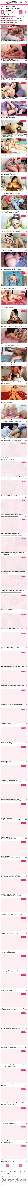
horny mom (5, 1161)
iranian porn (10, 136)
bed (13, 250)
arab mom (3, 421)
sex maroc (9, 497)
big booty (15, 440)
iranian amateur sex (13, 800)
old (1, 98)
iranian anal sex (10, 20)
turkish (5, 952)
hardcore (11, 41)
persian (7, 79)
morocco (13, 231)
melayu (9, 288)
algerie (4, 819)
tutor (14, 174)
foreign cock (6, 60)
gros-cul (5, 743)
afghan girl (21, 781)
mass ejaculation (17, 895)
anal (20, 41)
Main (2, 6)
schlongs (18, 345)
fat (10, 98)
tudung (12, 288)
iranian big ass (16, 781)
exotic (4, 478)
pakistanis (5, 288)
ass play (8, 307)
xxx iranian (20, 269)
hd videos (7, 98)
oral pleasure (5, 212)
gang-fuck (12, 895)
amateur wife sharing (7, 535)
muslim (5, 364)
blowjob (2, 60)
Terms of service (12, 1171)
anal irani (8, 1123)
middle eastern (16, 41)
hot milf (11, 307)
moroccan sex (20, 440)
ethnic (5, 686)
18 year (16, 933)
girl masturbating (4, 345)
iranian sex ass (21, 16)
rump (11, 1161)
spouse (8, 1142)
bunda (2, 743)
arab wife (5, 231)
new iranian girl (12, 18)
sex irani (8, 250)
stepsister (14, 117)
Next (20, 1165)
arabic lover (11, 60)
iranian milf (3, 41)
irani (4, 117)
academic (8, 383)
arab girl (16, 705)
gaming (10, 212)
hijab (7, 193)
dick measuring (11, 459)
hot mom (2, 250)
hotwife (16, 667)
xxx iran (14, 1123)
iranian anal (3, 193)
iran (11, 250)
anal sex (2, 136)
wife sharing (20, 667)
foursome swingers (4, 705)
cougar (2, 895)
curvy (5, 383)
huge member (17, 60)
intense (4, 402)
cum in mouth (19, 914)
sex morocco (15, 421)
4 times (2, 914)
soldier (8, 743)
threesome (12, 667)
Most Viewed (12, 12)
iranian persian (4, 269)
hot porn (4, 857)
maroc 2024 (17, 819)
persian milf (3, 971)
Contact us (3, 1171)
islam (2, 288)
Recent (7, 12)
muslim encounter (14, 516)
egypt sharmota (14, 535)
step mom (8, 724)
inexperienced (3, 933)
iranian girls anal (20, 18)
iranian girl (15, 79)
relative (16, 212)
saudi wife (20, 421)
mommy (18, 857)
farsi (2, 1161)
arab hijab (5, 762)
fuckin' (5, 914)
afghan (10, 117)
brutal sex (14, 876)
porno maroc (12, 819)
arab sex (2, 497)
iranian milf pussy (13, 22)
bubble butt (20, 1028)
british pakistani (10, 781)
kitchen (2, 724)
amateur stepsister (9, 1028)
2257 (2, 1173)
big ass (3, 98)
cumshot (2, 155)
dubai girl (9, 231)
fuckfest (10, 933)
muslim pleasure (18, 193)
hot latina (15, 1009)
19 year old (13, 98)
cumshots (15, 1028)
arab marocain (11, 705)
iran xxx (4, 1123)
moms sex (19, 876)
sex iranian (3, 20)
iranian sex (20, 535)
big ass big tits (7, 895)
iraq (15, 762)
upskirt (9, 345)
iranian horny (14, 857)
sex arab (7, 819)
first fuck (14, 914)
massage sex (6, 800)
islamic (13, 212)
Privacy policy (9, 1173)
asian (2, 478)
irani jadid (11, 79)
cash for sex (9, 364)
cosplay (13, 743)
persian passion (11, 193)
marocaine (10, 1047)
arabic (2, 231)
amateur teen (3, 307)
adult (5, 1085)
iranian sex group (12, 16)
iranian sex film (4, 18)
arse (16, 838)
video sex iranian (4, 22)
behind (11, 174)
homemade (9, 952)
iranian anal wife (18, 20)
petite (2, 1009)
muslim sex (19, 326)
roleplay (10, 478)
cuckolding (3, 667)
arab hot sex (17, 231)
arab (2, 117)
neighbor (12, 724)
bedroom (6, 117)
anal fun (2, 516)
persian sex (3, 1028)
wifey (2, 212)
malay (15, 288)
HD (25, 12)
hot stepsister (3, 781)
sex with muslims (13, 326)
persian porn (8, 857)
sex (6, 838)
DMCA (21, 1171)
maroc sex (19, 1047)
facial (2, 402)
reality (2, 364)
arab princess (13, 1066)
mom (9, 1161)
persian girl (3, 79)
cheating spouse (10, 440)
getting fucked (10, 914)
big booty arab (14, 345)
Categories (7, 6)
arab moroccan (19, 497)
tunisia (5, 497)
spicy (7, 478)
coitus (13, 933)
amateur (7, 41)
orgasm (11, 1009)
